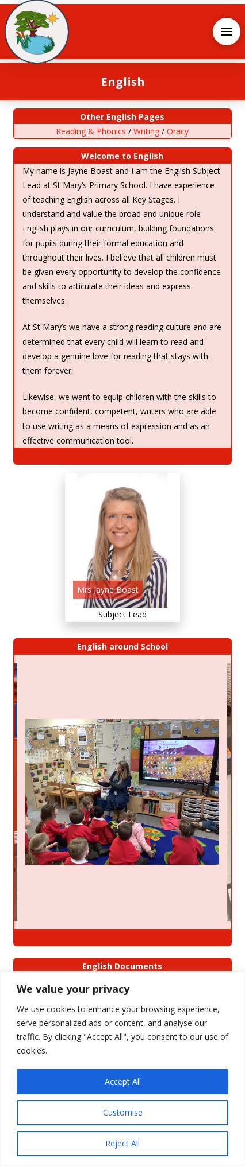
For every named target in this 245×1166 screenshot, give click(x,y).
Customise (123, 1112)
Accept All (123, 1081)
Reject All (122, 1143)
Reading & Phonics (91, 131)
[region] (122, 1068)
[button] (226, 31)
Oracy (178, 131)
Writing (146, 131)
